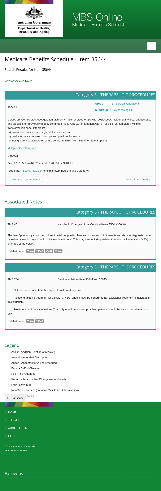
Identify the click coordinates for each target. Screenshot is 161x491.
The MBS (14, 420)
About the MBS (19, 428)
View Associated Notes (18, 81)
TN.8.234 (37, 170)
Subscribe (18, 398)
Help (11, 436)
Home (12, 412)
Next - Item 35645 (138, 179)
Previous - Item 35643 (25, 179)
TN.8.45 (25, 170)
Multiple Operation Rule (22, 148)
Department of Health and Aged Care (34, 20)
